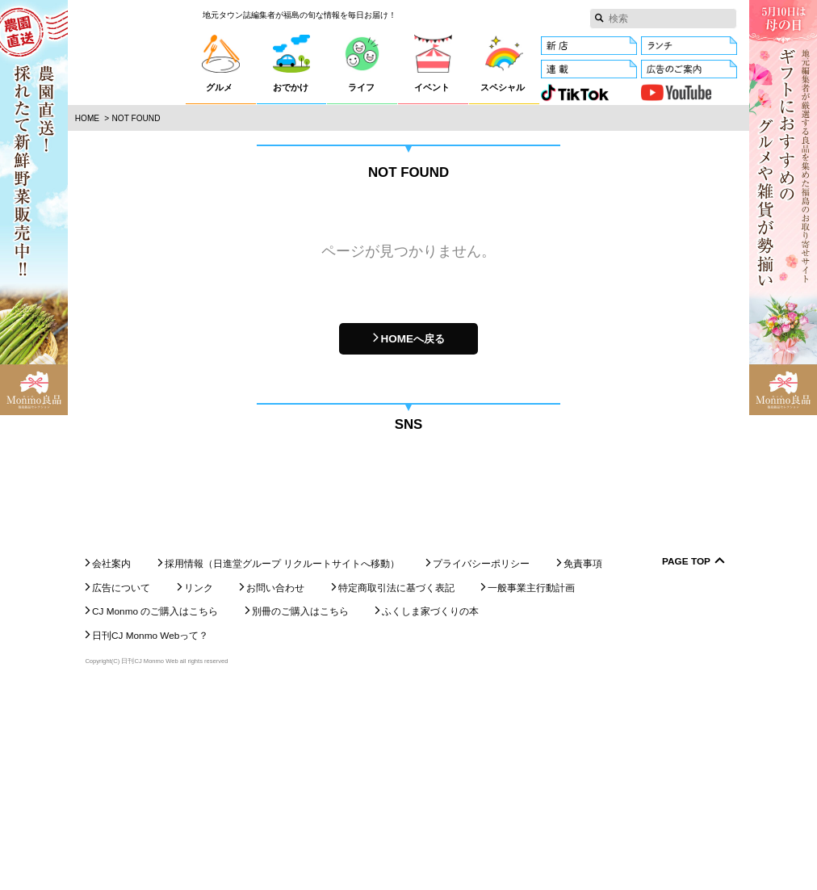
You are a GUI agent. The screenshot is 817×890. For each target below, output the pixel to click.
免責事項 (583, 762)
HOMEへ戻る (412, 339)
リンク (198, 785)
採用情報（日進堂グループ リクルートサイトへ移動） (282, 762)
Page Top (686, 761)
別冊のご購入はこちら (300, 810)
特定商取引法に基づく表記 (396, 785)
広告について (121, 785)
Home (87, 118)
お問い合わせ (275, 785)
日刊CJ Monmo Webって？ (150, 833)
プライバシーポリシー (481, 762)
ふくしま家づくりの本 (430, 810)
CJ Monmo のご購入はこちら (155, 810)
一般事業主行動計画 (531, 785)
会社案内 (111, 762)
